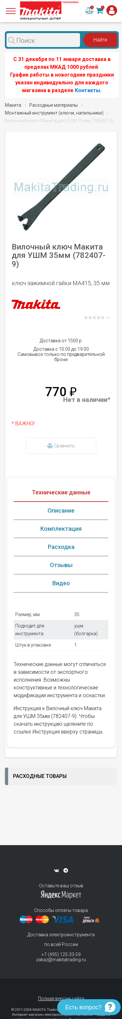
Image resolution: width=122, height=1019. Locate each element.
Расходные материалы (53, 105)
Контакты (87, 90)
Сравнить (61, 445)
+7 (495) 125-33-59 (61, 954)
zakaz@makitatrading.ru (61, 959)
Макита (13, 105)
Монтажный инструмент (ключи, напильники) (54, 112)
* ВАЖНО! (23, 423)
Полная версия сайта (61, 998)
